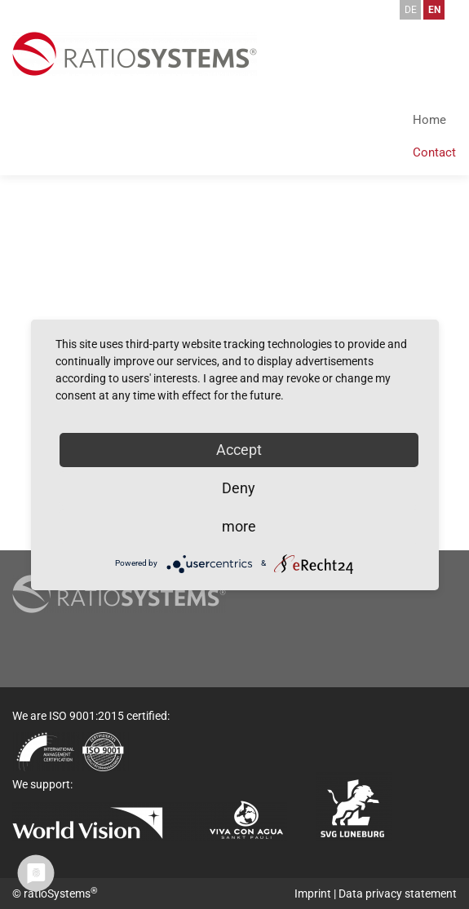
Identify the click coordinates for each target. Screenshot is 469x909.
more (239, 526)
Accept (239, 449)
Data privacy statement (397, 893)
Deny (238, 487)
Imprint (312, 893)
